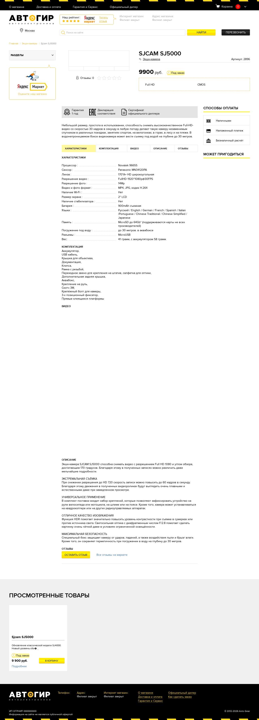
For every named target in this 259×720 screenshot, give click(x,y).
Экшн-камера (151, 59)
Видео (134, 148)
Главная (13, 43)
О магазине (16, 7)
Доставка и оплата (48, 7)
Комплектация (109, 148)
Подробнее (19, 666)
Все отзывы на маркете (112, 555)
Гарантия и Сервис (85, 7)
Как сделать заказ (180, 697)
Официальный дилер (124, 7)
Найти (201, 32)
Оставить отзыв (76, 555)
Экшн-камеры (29, 43)
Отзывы (183, 148)
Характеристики (76, 148)
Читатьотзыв (103, 19)
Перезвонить (236, 32)
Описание (160, 148)
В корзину (51, 660)
